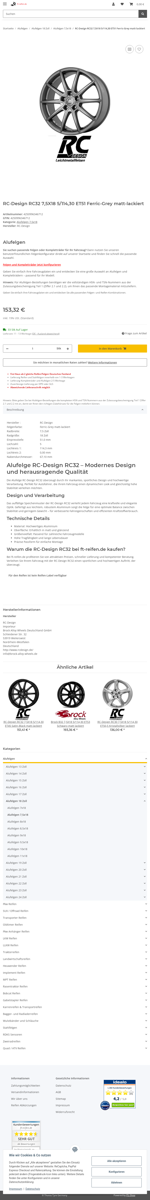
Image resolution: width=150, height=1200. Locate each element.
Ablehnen (116, 1182)
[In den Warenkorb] (6, 40)
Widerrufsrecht (65, 1112)
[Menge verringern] (7, 348)
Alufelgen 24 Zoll (16, 897)
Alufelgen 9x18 (16, 835)
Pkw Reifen (10, 904)
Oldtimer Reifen (13, 924)
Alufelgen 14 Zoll (16, 773)
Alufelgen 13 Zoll (16, 766)
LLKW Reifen (10, 945)
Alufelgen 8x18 (16, 821)
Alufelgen (9, 758)
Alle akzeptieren (116, 1161)
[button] (113, 4)
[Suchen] (71, 14)
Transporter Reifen (15, 917)
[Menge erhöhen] (68, 348)
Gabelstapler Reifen (15, 1000)
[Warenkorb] (137, 4)
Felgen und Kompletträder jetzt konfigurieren (32, 264)
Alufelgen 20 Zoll (16, 869)
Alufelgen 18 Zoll (16, 801)
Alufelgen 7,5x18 (27, 222)
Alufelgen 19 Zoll (16, 863)
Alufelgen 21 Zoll (16, 876)
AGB (58, 1092)
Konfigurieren (116, 1171)
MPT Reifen (10, 979)
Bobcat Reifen (11, 993)
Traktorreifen (11, 952)
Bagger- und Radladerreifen (20, 1014)
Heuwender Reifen (14, 966)
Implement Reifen (14, 972)
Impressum (63, 1105)
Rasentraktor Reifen (15, 986)
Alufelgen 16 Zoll (16, 787)
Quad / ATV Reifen (14, 1048)
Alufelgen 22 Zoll (16, 883)
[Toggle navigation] (5, 2)
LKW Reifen (10, 938)
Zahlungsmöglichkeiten (25, 1085)
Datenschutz (63, 1085)
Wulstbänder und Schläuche (20, 1021)
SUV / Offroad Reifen (15, 911)
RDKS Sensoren (12, 1034)
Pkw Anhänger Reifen (16, 931)
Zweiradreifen (11, 1041)
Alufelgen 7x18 (16, 808)
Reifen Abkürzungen (24, 1105)
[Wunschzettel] (122, 4)
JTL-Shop (130, 1195)
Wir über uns (19, 1098)
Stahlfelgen (10, 1027)
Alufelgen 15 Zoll (16, 780)
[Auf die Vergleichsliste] (129, 49)
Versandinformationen (25, 1092)
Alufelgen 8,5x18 (17, 828)
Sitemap (61, 1098)
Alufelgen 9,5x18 (17, 842)
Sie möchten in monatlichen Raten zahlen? (75, 362)
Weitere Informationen (102, 362)
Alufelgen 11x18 (17, 856)
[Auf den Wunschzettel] (139, 49)
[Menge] (32, 348)
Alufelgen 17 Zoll (16, 794)
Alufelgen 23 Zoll (16, 890)
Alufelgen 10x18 (17, 849)
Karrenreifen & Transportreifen (22, 1007)
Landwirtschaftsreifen (16, 959)
